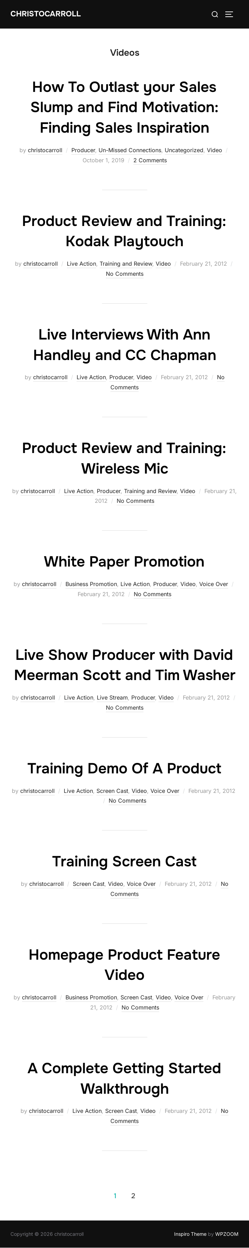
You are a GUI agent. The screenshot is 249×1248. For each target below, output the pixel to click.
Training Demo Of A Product (124, 768)
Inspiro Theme (190, 1234)
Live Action (81, 263)
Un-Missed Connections (130, 150)
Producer (83, 150)
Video (214, 150)
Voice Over (213, 583)
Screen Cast (112, 790)
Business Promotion (91, 583)
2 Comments (150, 160)
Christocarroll (45, 14)
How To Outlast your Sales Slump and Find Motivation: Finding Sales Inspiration (124, 108)
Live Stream (112, 697)
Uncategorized (184, 150)
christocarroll (45, 150)
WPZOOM (227, 1234)
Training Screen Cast (124, 861)
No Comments (124, 273)
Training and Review (126, 263)
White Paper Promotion (124, 561)
